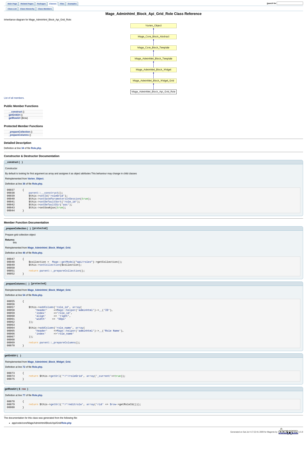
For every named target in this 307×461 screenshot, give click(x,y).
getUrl (55, 396)
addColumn (47, 318)
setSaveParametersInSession (60, 201)
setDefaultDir (50, 208)
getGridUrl (14, 115)
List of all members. (14, 98)
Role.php (36, 148)
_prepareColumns (19, 135)
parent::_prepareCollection (60, 279)
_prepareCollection (19, 131)
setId (44, 197)
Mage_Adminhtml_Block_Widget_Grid (49, 253)
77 (24, 416)
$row (113, 426)
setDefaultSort (51, 204)
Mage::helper (66, 321)
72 (24, 385)
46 (24, 258)
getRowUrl (14, 118)
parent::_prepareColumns (58, 360)
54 (24, 304)
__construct (15, 111)
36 (24, 183)
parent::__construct (43, 194)
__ (100, 321)
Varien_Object (35, 178)
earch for (271, 3)
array (76, 318)
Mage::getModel (63, 268)
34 (22, 148)
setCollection (50, 271)
